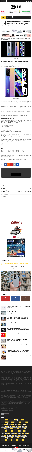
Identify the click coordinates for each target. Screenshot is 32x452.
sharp (3, 431)
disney (3, 438)
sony (17, 426)
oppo (19, 420)
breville (3, 440)
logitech (19, 433)
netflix (9, 431)
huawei (3, 420)
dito (2, 429)
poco (15, 429)
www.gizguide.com (5, 445)
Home (3, 17)
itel (21, 431)
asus (3, 424)
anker (16, 435)
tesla (21, 438)
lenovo (3, 426)
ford (14, 440)
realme (28, 28)
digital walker (4, 433)
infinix (16, 424)
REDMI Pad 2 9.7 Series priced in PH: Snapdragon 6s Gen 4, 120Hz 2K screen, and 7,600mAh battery (18, 351)
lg (22, 424)
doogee (12, 433)
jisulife (20, 440)
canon (16, 431)
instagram (9, 435)
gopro (15, 438)
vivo (10, 422)
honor (24, 422)
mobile (22, 28)
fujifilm (21, 429)
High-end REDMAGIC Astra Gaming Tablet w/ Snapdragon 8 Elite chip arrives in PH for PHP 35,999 (18, 329)
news (25, 28)
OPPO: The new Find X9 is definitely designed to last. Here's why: (16, 264)
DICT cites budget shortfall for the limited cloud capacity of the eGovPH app (17, 340)
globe (10, 424)
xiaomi (3, 422)
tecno (10, 426)
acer (23, 426)
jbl (25, 433)
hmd (9, 438)
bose (9, 440)
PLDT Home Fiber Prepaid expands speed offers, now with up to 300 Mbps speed (18, 346)
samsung (11, 420)
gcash (9, 429)
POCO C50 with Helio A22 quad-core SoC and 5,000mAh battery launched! (17, 324)
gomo (22, 435)
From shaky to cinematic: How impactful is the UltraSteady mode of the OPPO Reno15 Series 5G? (18, 318)
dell (2, 435)
